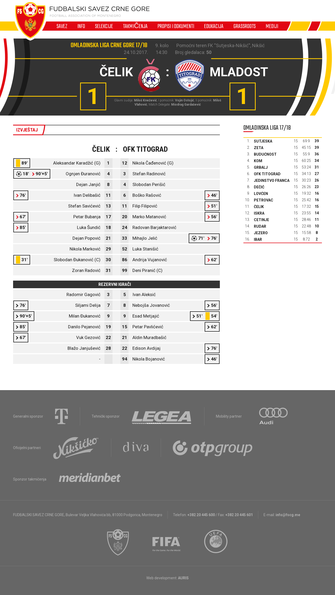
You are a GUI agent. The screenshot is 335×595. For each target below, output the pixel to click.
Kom (258, 161)
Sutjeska (263, 141)
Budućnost (265, 154)
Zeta (258, 148)
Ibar (258, 239)
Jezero (261, 233)
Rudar (260, 226)
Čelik (259, 207)
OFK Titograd (267, 174)
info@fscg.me (288, 515)
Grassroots (244, 26)
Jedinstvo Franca (271, 180)
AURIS (183, 578)
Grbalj (261, 167)
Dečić (259, 187)
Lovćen (261, 194)
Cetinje (261, 220)
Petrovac (263, 200)
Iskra (259, 213)
